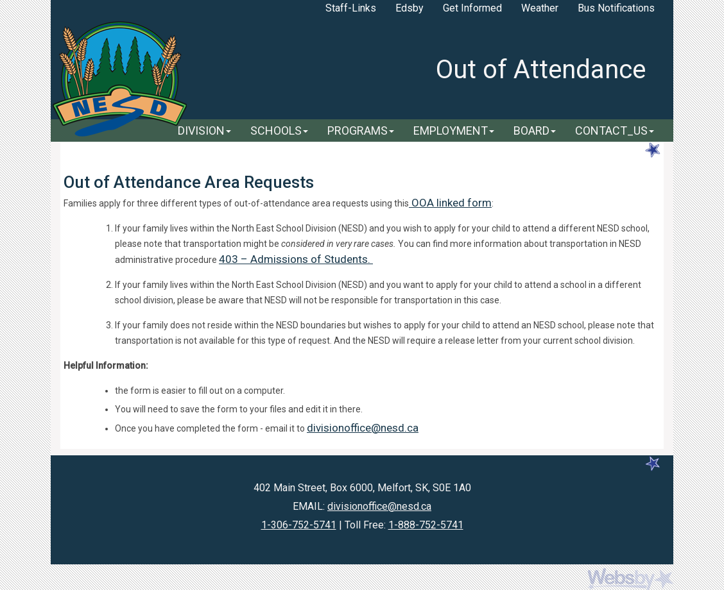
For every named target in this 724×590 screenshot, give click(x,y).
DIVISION (204, 130)
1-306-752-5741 (298, 525)
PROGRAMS (360, 130)
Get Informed (472, 8)
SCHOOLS (279, 130)
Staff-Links (350, 8)
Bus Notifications (616, 8)
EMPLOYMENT (453, 130)
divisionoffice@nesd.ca (362, 427)
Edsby (409, 8)
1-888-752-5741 (425, 525)
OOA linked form (450, 202)
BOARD (534, 130)
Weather (539, 8)
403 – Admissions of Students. (296, 259)
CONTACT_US (614, 130)
